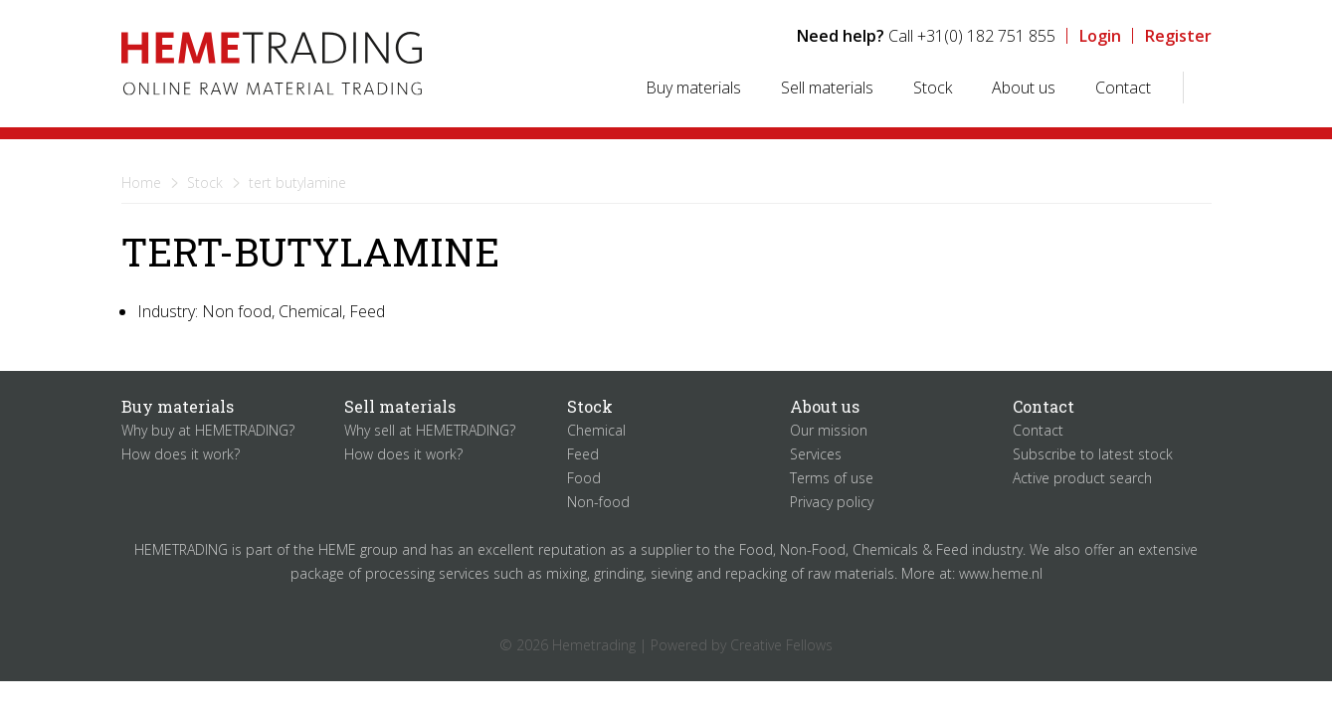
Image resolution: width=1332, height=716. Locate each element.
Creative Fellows (781, 644)
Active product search (1082, 477)
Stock (932, 87)
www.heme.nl (1001, 573)
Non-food (598, 501)
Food (584, 477)
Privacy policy (831, 501)
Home (141, 182)
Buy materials (693, 87)
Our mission (828, 430)
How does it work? (180, 454)
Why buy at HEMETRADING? (207, 430)
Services (816, 454)
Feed (583, 454)
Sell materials (827, 87)
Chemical (596, 430)
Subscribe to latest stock (1093, 454)
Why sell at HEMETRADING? (429, 430)
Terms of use (831, 477)
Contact (1123, 87)
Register (1178, 36)
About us (1023, 87)
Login (1100, 36)
